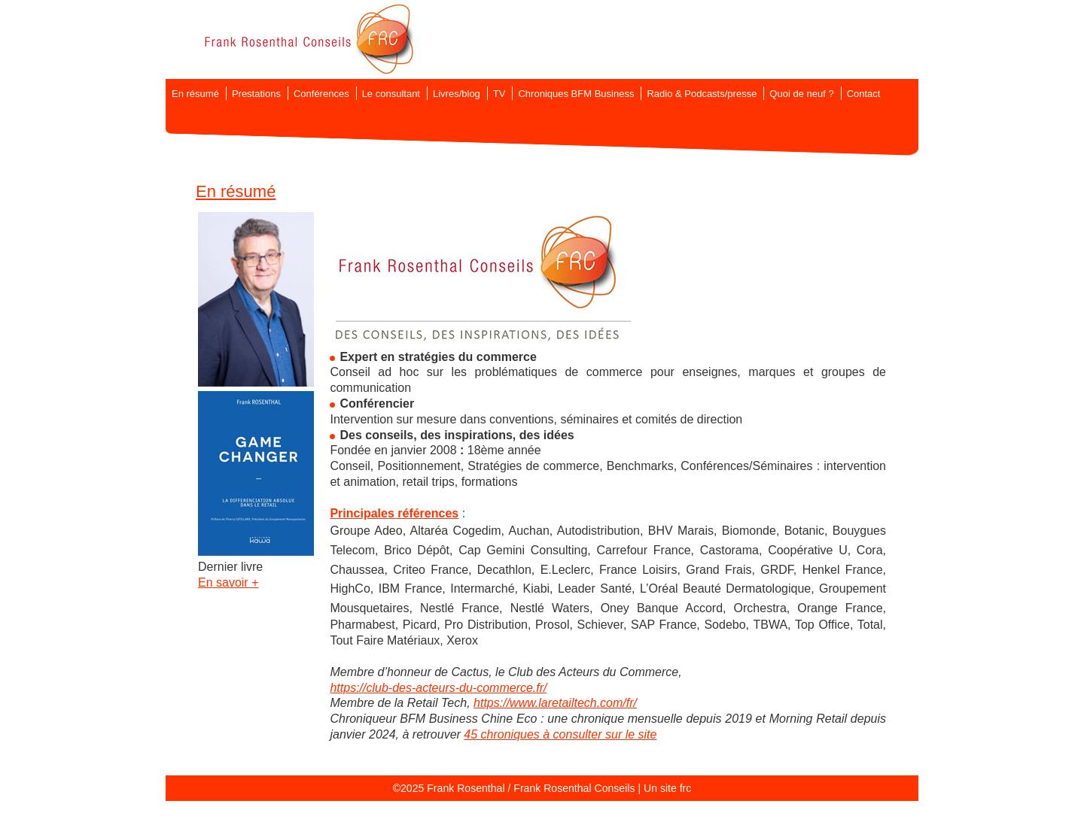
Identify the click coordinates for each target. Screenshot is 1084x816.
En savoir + (228, 582)
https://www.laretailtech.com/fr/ (555, 702)
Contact (864, 93)
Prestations (256, 93)
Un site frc (667, 788)
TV (499, 93)
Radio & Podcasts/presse (702, 93)
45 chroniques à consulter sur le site (560, 734)
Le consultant (391, 93)
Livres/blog (456, 93)
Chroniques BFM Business (576, 93)
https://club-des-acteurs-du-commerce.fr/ (438, 687)
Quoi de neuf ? (801, 93)
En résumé (195, 93)
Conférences (321, 93)
